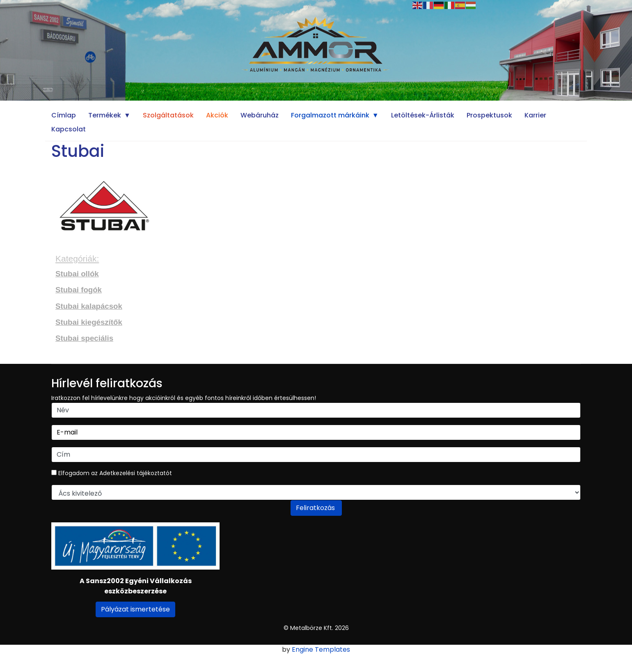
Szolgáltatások (168, 115)
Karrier (535, 115)
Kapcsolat (68, 129)
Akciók (217, 115)
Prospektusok (489, 115)
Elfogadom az (111, 473)
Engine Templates (321, 649)
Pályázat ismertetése (135, 609)
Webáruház (259, 115)
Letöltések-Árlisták (422, 115)
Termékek (104, 115)
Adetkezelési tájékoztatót (135, 473)
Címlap (63, 115)
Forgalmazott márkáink (330, 115)
